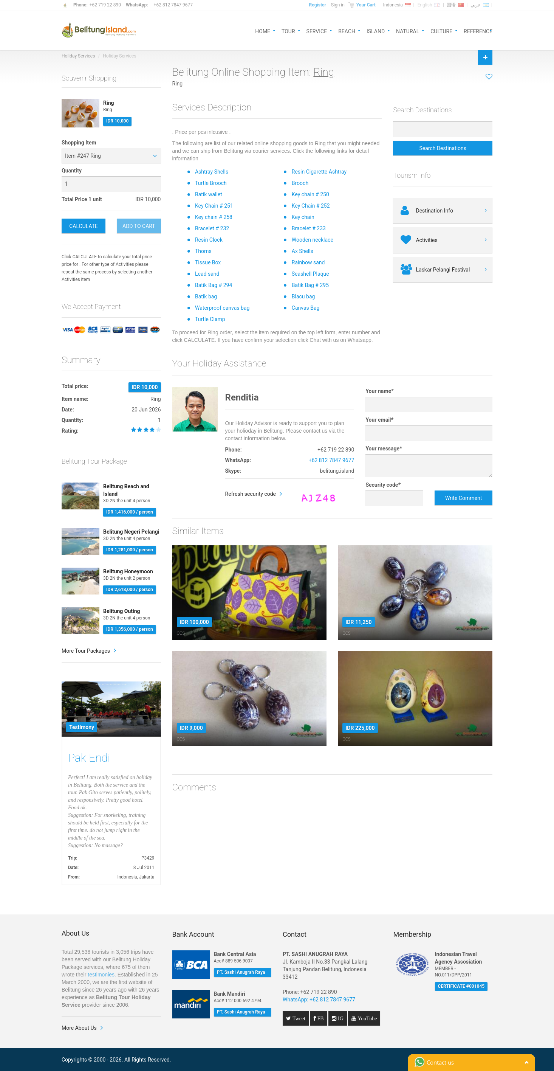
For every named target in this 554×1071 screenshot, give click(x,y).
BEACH (346, 30)
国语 (455, 5)
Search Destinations (442, 148)
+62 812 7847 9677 (173, 5)
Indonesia (397, 5)
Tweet (298, 1018)
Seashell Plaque (310, 274)
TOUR (288, 30)
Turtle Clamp (210, 319)
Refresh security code (250, 494)
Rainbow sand (308, 262)
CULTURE (441, 30)
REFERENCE (478, 30)
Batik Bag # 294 (213, 285)
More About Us (79, 1028)
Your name (379, 391)
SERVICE (316, 30)
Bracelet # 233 (309, 228)
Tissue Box (208, 262)
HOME (262, 30)
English (429, 5)
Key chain (303, 217)
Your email (379, 420)
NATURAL (407, 30)
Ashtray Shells (211, 172)
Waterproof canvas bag (222, 308)
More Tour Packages (86, 651)
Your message (383, 448)
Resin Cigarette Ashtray (319, 172)
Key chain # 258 (213, 217)
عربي (479, 5)
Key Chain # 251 (214, 206)
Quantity (72, 171)
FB (320, 1018)
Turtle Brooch (211, 183)
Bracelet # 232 (212, 228)
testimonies (101, 975)
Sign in (338, 5)
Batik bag (206, 296)
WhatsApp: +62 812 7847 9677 (319, 999)
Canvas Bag (306, 308)
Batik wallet (208, 194)
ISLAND (376, 30)
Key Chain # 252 (311, 206)
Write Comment (463, 498)
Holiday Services (78, 56)
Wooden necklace (312, 240)
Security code (382, 485)
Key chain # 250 (310, 194)
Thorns (203, 251)
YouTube (366, 1018)
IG (340, 1018)
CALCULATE (83, 226)
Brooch (300, 183)
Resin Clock (209, 240)
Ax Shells (302, 251)
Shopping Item (79, 143)
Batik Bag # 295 (310, 285)
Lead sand (207, 274)
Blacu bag (303, 296)
